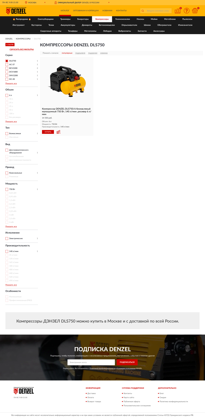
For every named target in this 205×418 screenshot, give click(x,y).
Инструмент (19, 25)
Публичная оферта (132, 402)
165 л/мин (13, 262)
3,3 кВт (12, 219)
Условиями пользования (126, 368)
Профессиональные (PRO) (20, 300)
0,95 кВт (13, 197)
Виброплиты (124, 31)
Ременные (13, 177)
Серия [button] (8, 55)
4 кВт (11, 222)
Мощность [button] (11, 184)
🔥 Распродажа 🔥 (22, 19)
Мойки (154, 19)
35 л (11, 106)
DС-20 (12, 79)
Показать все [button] (11, 84)
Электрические (16, 238)
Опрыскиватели (129, 25)
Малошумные (15, 297)
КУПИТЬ (48, 132)
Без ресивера (15, 117)
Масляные (13, 137)
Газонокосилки (122, 19)
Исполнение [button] (12, 233)
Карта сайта (129, 397)
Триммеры (65, 19)
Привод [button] (9, 167)
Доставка (91, 393)
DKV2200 (13, 76)
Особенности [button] (13, 291)
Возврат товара (94, 402)
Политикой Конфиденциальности (102, 368)
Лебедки (107, 31)
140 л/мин (13, 251)
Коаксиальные (15, 173)
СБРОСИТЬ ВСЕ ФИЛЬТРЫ (22, 50)
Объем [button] (9, 90)
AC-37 (12, 65)
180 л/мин (13, 266)
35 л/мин (13, 255)
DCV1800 (13, 72)
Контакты (121, 11)
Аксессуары (159, 31)
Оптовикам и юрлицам (86, 11)
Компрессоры (102, 19)
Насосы (140, 19)
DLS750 (12, 61)
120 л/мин (13, 259)
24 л (11, 103)
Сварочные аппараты (50, 31)
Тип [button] (7, 128)
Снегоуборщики (46, 19)
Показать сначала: (51, 53)
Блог (162, 393)
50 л (11, 110)
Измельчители (185, 25)
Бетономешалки (107, 25)
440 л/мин (13, 273)
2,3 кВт (12, 208)
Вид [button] (7, 144)
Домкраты (87, 25)
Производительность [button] (17, 245)
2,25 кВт (13, 211)
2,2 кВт (12, 204)
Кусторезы (36, 25)
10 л (11, 99)
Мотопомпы (90, 31)
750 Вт (12, 189)
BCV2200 (13, 68)
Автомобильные (16, 156)
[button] (187, 10)
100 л (11, 114)
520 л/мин (13, 277)
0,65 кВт (13, 193)
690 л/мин (13, 281)
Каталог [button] (65, 11)
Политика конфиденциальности (174, 402)
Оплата (90, 397)
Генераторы (83, 19)
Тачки (51, 25)
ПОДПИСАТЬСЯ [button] (127, 362)
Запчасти (142, 31)
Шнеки (147, 25)
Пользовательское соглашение (137, 406)
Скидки (163, 397)
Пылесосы (187, 19)
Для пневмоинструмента (20, 160)
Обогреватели (164, 25)
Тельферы (73, 31)
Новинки (107, 11)
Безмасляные (15, 134)
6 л (10, 95)
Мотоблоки (170, 19)
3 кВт (11, 215)
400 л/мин (13, 270)
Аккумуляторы (68, 25)
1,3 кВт (12, 200)
